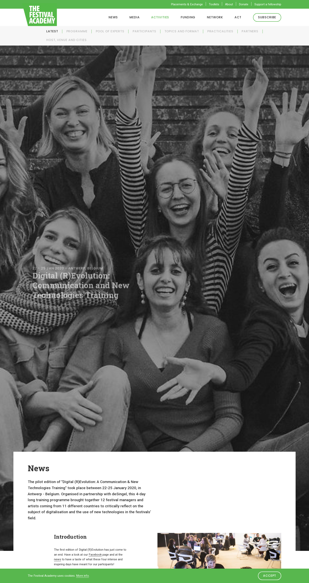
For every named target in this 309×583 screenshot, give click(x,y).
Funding (188, 17)
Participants (144, 31)
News (113, 17)
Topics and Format (182, 31)
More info (82, 575)
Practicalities (220, 31)
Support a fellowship (267, 4)
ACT (238, 17)
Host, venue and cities (66, 40)
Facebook (95, 554)
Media (134, 17)
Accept (269, 576)
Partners (250, 31)
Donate (243, 4)
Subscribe (267, 17)
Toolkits (214, 4)
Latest (52, 31)
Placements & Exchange (187, 4)
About (229, 4)
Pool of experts (110, 31)
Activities (160, 17)
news (57, 559)
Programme (76, 31)
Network (215, 17)
